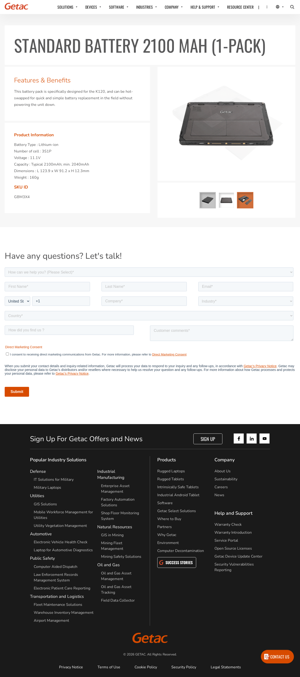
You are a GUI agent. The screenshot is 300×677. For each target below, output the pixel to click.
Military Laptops (47, 487)
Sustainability (225, 479)
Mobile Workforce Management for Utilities (63, 515)
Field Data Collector (118, 600)
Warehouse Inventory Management (64, 612)
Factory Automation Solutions (118, 502)
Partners (164, 526)
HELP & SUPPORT (203, 7)
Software (165, 503)
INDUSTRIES (144, 7)
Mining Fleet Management (112, 545)
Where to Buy (169, 519)
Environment (168, 542)
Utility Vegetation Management (60, 525)
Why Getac (166, 534)
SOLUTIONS (65, 7)
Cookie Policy (146, 667)
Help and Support (233, 513)
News (219, 495)
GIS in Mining (112, 535)
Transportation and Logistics (57, 596)
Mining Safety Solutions (121, 556)
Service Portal (226, 540)
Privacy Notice (71, 667)
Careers (221, 487)
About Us (222, 471)
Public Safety (42, 558)
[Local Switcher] (275, 7)
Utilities (37, 496)
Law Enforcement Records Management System (56, 577)
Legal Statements (226, 667)
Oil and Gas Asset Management (116, 576)
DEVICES (91, 7)
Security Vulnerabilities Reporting (234, 567)
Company (224, 460)
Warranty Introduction (233, 532)
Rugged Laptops (171, 471)
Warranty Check (228, 524)
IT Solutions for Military (54, 479)
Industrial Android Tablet (178, 495)
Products (166, 460)
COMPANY (172, 7)
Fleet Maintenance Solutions (58, 604)
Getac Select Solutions (176, 511)
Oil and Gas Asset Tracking (116, 589)
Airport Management (51, 620)
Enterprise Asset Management (115, 488)
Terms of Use (109, 667)
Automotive (41, 534)
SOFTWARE (116, 7)
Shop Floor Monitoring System (120, 516)
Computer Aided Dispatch (55, 566)
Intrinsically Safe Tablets (178, 487)
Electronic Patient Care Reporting (62, 588)
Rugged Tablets (170, 479)
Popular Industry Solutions (58, 460)
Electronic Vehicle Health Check (60, 542)
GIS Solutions (45, 504)
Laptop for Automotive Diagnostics (63, 550)
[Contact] (264, 7)
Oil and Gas (108, 565)
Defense (38, 471)
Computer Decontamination (180, 550)
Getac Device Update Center (238, 556)
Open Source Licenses (233, 548)
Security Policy (183, 667)
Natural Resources (114, 527)
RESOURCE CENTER (240, 7)
